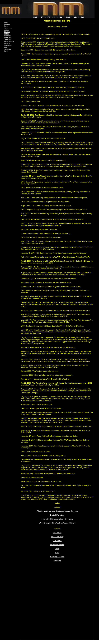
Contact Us (7, 49)
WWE (57, 549)
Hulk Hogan (57, 541)
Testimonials (7, 39)
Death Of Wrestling (57, 515)
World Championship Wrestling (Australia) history (57, 523)
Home (6, 22)
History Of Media (9, 41)
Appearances (8, 28)
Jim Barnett (57, 533)
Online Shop (7, 37)
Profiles (6, 33)
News (6, 26)
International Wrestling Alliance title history (57, 519)
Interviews (7, 32)
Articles (6, 30)
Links (5, 47)
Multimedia (7, 35)
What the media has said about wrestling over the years (57, 511)
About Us (7, 24)
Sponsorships (8, 45)
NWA (57, 553)
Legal (5, 51)
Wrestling (57, 561)
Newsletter (7, 43)
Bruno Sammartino (57, 545)
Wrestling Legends (57, 557)
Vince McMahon (57, 537)
